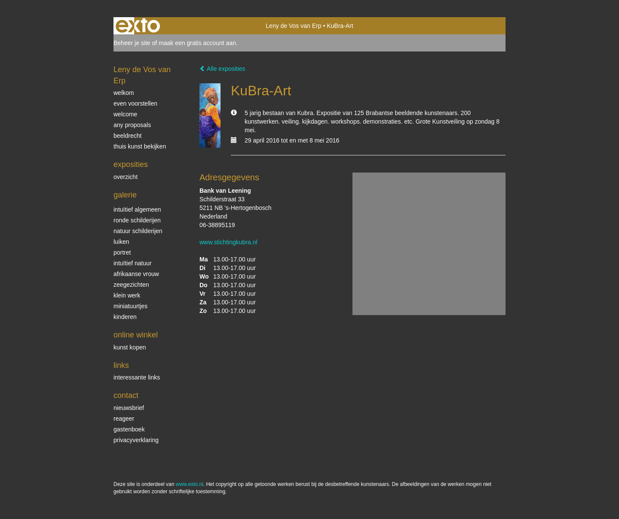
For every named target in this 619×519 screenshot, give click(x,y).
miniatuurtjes (130, 306)
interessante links (136, 377)
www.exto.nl (189, 484)
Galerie (125, 195)
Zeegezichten (131, 284)
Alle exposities (222, 68)
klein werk (126, 295)
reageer (123, 418)
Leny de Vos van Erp (293, 25)
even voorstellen (135, 103)
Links (121, 365)
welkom (123, 92)
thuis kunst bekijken (139, 146)
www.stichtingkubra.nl (228, 242)
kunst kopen (129, 347)
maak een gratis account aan (197, 42)
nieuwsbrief (128, 407)
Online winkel (135, 335)
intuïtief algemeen (137, 209)
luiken (121, 241)
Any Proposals (132, 124)
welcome (125, 114)
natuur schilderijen (137, 231)
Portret (122, 252)
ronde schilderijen (137, 220)
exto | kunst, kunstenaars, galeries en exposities (137, 25)
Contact (125, 395)
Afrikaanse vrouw (136, 273)
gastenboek (128, 429)
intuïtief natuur (132, 263)
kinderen (125, 316)
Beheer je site (131, 42)
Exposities (130, 164)
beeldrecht (127, 135)
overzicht (125, 176)
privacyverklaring (136, 440)
